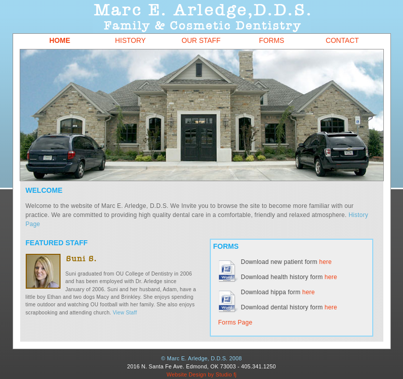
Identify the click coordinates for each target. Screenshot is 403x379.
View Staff (125, 312)
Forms (271, 40)
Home (59, 40)
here (325, 261)
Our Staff (201, 40)
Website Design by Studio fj (201, 374)
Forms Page (235, 322)
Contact (342, 40)
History (130, 40)
